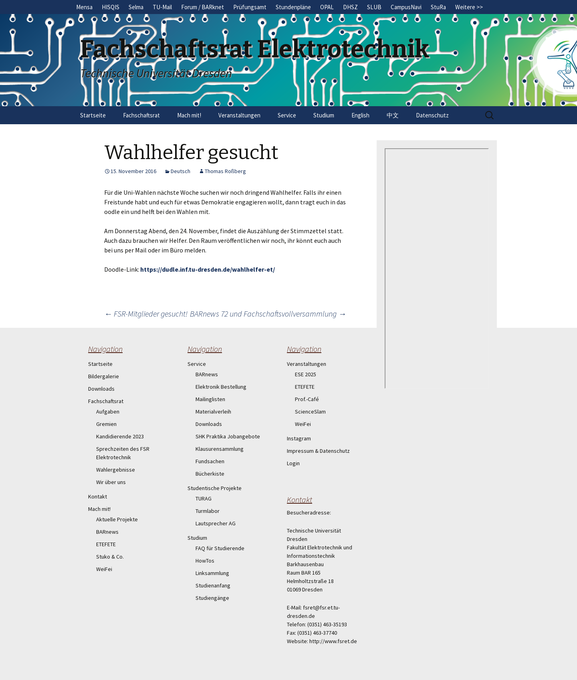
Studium (323, 115)
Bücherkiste (210, 473)
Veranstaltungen (239, 115)
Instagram (299, 438)
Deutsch (180, 171)
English (360, 115)
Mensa (84, 7)
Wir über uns (111, 482)
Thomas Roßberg (225, 171)
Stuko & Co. (110, 556)
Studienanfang (213, 585)
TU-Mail (162, 7)
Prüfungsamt (249, 7)
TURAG (204, 498)
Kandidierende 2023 (120, 436)
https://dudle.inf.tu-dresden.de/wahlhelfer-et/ (207, 269)
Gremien (106, 424)
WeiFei (104, 569)
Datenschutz (432, 115)
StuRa (438, 7)
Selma (136, 7)
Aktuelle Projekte (117, 519)
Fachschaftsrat (141, 115)
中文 (393, 115)
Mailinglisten (210, 399)
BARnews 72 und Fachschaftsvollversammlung (268, 314)
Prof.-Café (307, 399)
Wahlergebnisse (115, 469)
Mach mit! (189, 115)
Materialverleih (213, 411)
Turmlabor (208, 511)
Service (287, 115)
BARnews (107, 531)
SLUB (374, 7)
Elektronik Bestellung (221, 386)
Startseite (93, 115)
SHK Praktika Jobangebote (228, 436)
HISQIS (110, 7)
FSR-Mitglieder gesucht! (146, 314)
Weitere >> (469, 7)
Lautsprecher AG (216, 523)
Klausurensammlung (220, 448)
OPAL (327, 7)
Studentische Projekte (215, 488)
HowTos (205, 560)
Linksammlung (212, 573)
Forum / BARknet (202, 7)
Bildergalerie (103, 376)
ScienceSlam (310, 411)
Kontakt (97, 496)
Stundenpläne (293, 7)
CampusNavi (406, 7)
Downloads (101, 388)
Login (293, 463)
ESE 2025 (305, 374)
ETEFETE (106, 544)
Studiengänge (212, 597)
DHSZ (350, 7)
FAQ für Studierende (220, 548)
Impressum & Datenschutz (318, 450)
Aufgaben (107, 411)
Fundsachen (210, 461)
